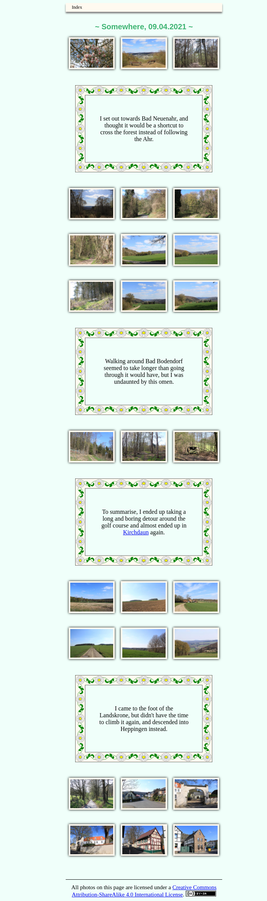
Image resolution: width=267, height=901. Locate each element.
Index (77, 7)
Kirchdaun (136, 532)
